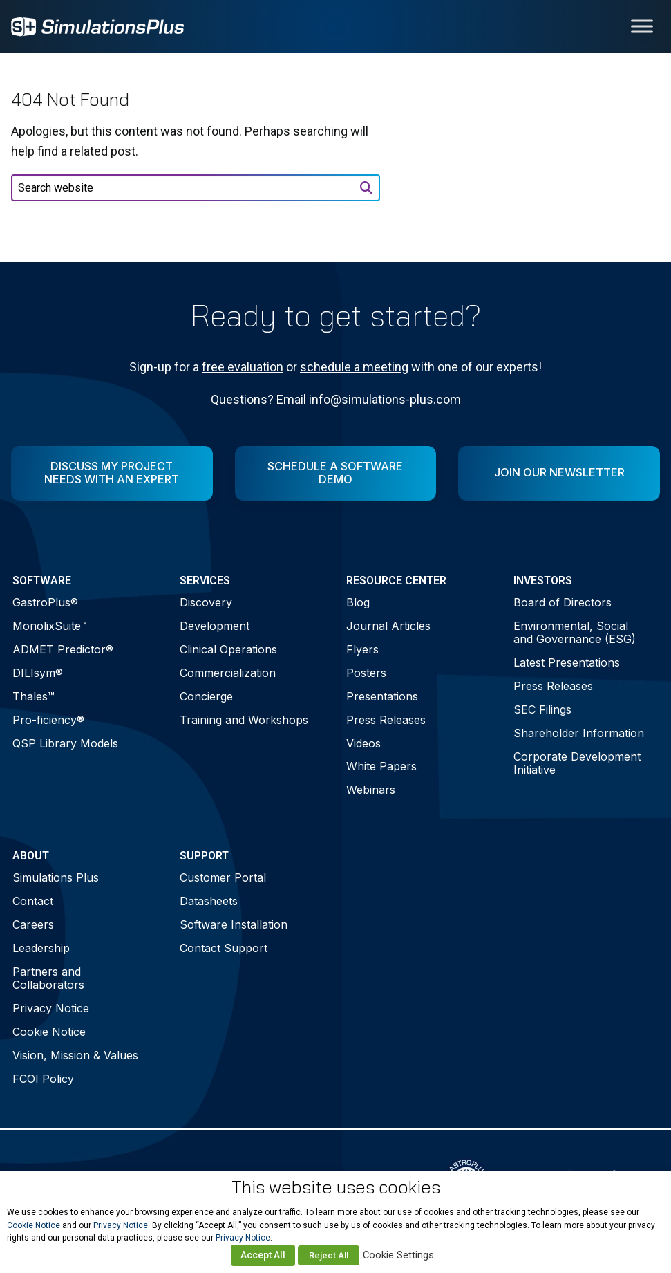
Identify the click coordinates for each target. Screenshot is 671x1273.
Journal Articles (388, 626)
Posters (366, 673)
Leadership (41, 948)
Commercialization (228, 673)
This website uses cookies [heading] (335, 1187)
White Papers (381, 766)
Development (214, 626)
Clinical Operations (228, 649)
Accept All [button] (262, 1255)
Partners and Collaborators (48, 978)
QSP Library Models (65, 743)
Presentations (382, 696)
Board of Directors (562, 602)
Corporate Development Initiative (577, 763)
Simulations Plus (55, 877)
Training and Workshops (244, 720)
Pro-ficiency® (48, 720)
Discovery (206, 602)
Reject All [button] (328, 1255)
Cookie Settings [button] (398, 1255)
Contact (32, 901)
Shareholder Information (578, 733)
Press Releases (386, 720)
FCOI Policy (43, 1079)
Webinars (370, 790)
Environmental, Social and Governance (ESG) (574, 632)
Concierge (206, 696)
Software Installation (233, 924)
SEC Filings (542, 709)
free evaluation (242, 367)
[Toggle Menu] (642, 25)
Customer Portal (223, 877)
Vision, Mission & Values (75, 1055)
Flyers (362, 649)
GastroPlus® (45, 602)
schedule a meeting (354, 367)
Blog (358, 602)
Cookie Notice (49, 1032)
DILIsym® (37, 673)
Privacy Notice (50, 1008)
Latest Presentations (566, 662)
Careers (33, 924)
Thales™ (33, 696)
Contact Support (223, 948)
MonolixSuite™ (49, 626)
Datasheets (209, 901)
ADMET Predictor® (62, 649)
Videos (363, 743)
